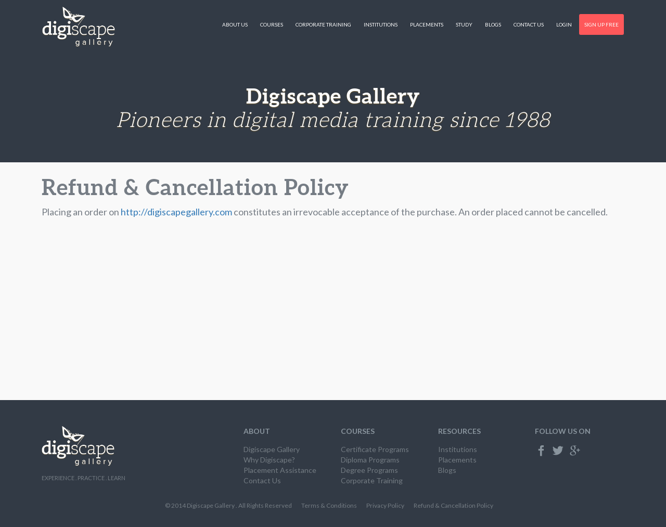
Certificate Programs (375, 449)
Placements (426, 24)
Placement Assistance (280, 470)
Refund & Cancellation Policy (453, 505)
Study (464, 24)
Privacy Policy (385, 505)
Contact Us (529, 24)
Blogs (493, 24)
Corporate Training (323, 24)
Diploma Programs (370, 459)
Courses (271, 24)
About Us (235, 24)
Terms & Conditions (329, 505)
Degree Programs (369, 470)
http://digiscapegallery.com (176, 211)
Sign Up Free (601, 24)
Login (564, 24)
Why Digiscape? (269, 459)
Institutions (381, 24)
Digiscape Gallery (272, 449)
